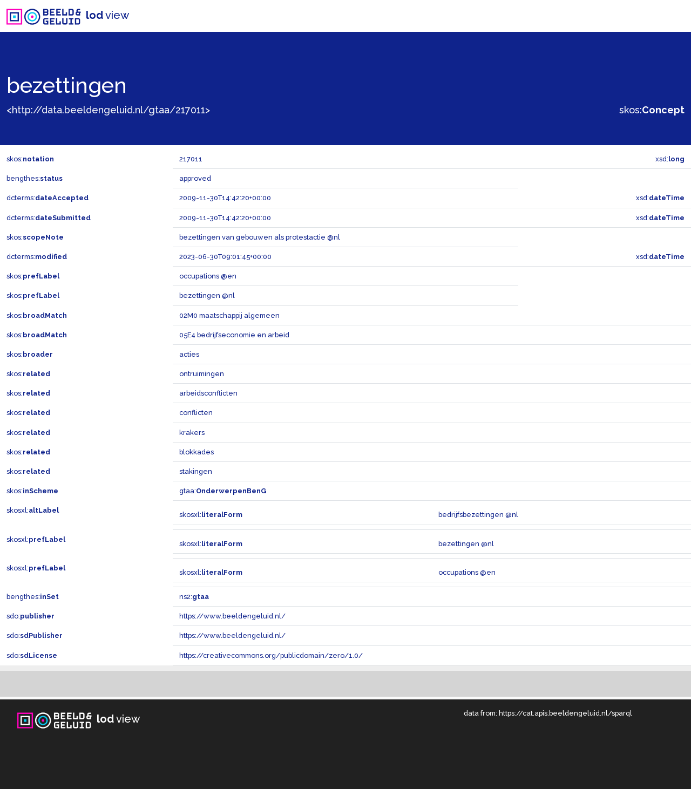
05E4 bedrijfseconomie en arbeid (234, 335)
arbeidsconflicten (208, 393)
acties (189, 354)
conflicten (196, 413)
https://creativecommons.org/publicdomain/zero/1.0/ (271, 655)
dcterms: (47, 198)
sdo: (30, 616)
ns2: (194, 597)
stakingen (195, 471)
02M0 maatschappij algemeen (229, 315)
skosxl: (32, 510)
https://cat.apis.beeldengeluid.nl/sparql (565, 713)
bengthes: (34, 178)
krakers (192, 432)
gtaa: (222, 491)
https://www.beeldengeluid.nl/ (232, 616)
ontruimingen (201, 374)
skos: (652, 109)
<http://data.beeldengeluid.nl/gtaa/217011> (108, 109)
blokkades (196, 452)
